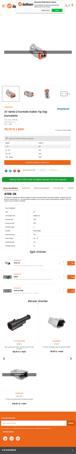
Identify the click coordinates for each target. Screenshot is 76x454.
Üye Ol (66, 6)
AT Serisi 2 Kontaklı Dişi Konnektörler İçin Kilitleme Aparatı (32, 279)
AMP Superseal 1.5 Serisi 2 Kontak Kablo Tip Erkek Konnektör (56, 347)
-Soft (26, 451)
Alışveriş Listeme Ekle (29, 170)
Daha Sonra (46, 10)
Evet (57, 10)
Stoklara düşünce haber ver (37, 162)
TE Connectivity (57, 341)
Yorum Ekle (67, 130)
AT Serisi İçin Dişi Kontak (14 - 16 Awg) (26, 293)
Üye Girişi (69, 6)
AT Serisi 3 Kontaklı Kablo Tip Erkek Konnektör (19, 347)
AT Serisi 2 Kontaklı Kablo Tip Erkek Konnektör (28, 266)
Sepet (72, 5)
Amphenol (17, 260)
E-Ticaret (31, 451)
